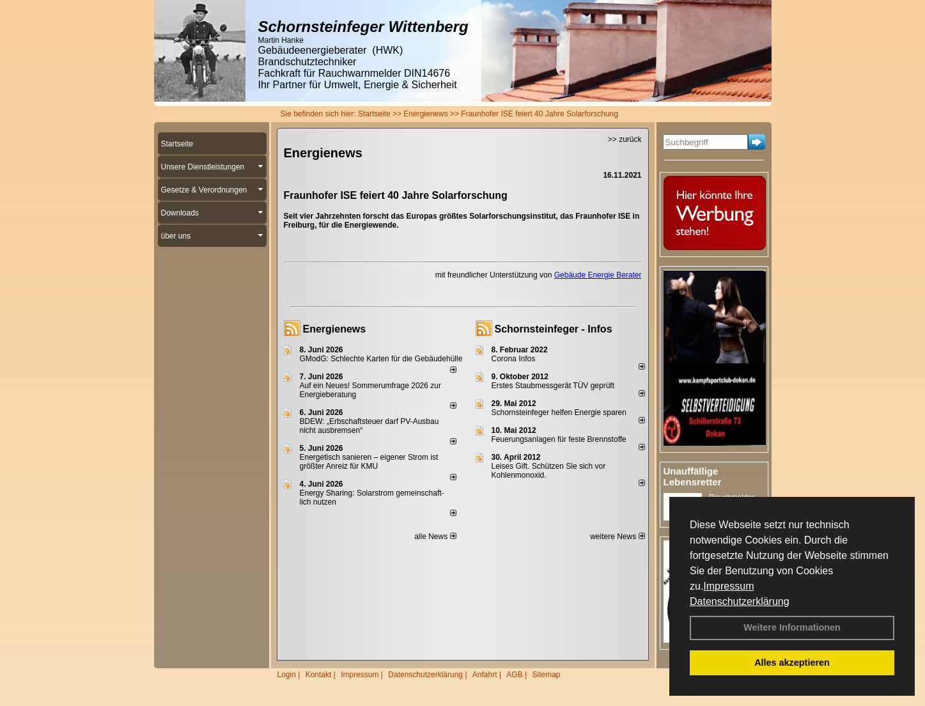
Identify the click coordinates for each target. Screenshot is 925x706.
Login (286, 674)
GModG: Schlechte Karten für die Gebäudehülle (381, 358)
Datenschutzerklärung (739, 601)
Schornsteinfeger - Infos (553, 329)
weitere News (617, 536)
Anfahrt (484, 674)
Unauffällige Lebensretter (693, 476)
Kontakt (319, 674)
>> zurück (625, 139)
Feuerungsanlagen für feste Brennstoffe (559, 439)
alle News (435, 536)
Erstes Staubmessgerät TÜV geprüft (553, 385)
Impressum (728, 586)
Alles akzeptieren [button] (792, 662)
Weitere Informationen (792, 627)
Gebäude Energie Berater (598, 275)
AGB (514, 674)
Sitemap (546, 674)
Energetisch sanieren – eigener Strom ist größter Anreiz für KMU (369, 462)
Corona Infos (514, 358)
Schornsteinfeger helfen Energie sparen (559, 412)
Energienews (334, 329)
